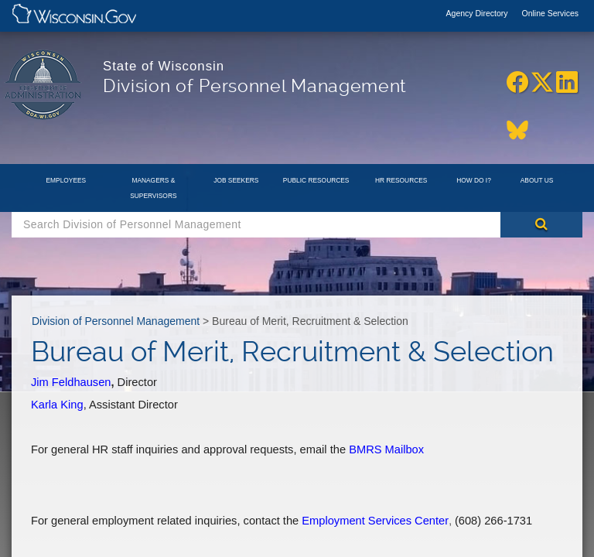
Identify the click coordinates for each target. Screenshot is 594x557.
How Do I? (473, 180)
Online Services (550, 13)
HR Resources (401, 180)
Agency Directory (478, 13)
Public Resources (316, 180)
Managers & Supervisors (153, 188)
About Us (537, 180)
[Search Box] (256, 224)
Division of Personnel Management (116, 321)
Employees (66, 180)
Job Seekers (235, 180)
